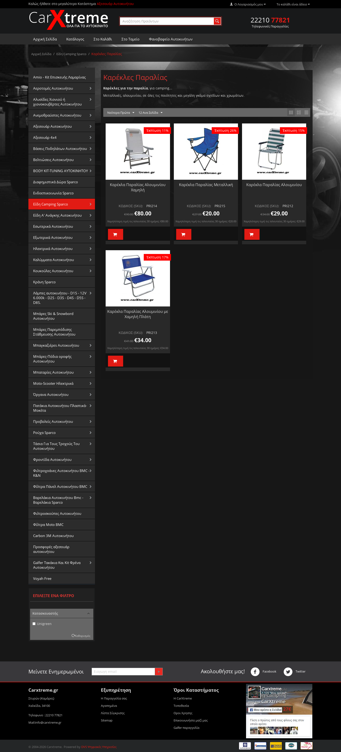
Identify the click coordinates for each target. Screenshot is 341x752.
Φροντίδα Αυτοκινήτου (52, 459)
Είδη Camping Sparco (71, 54)
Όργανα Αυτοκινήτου (50, 394)
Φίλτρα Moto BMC (48, 524)
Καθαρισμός (82, 636)
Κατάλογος (75, 39)
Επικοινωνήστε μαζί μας (191, 720)
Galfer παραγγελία (186, 728)
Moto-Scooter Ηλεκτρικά (53, 383)
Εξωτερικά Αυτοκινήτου (52, 237)
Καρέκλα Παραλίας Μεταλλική (206, 184)
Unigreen (42, 623)
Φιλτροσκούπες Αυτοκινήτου (57, 513)
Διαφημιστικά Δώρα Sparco (55, 181)
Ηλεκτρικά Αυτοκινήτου (52, 248)
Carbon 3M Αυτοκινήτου (53, 535)
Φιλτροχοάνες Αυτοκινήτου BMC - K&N (61, 473)
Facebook (263, 671)
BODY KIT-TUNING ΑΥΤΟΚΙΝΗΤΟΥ (60, 170)
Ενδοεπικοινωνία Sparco (53, 193)
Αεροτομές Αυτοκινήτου (53, 88)
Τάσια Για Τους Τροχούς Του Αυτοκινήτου (56, 446)
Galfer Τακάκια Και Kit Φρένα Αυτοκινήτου (57, 565)
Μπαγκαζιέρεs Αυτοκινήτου (56, 345)
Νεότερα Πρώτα (120, 112)
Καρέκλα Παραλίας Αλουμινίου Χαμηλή (138, 187)
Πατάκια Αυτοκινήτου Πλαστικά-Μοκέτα (60, 408)
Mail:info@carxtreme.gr (44, 722)
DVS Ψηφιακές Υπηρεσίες (99, 747)
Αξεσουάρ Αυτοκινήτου (52, 126)
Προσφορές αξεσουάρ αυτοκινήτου (51, 549)
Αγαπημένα (109, 706)
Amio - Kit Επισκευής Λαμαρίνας (59, 77)
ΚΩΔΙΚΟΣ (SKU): (131, 206)
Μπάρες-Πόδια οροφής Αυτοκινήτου (52, 358)
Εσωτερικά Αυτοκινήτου (53, 226)
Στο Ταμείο (130, 39)
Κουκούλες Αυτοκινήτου (53, 270)
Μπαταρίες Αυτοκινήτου (53, 372)
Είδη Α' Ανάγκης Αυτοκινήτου (57, 215)
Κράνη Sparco (44, 282)
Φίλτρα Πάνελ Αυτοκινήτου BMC (60, 486)
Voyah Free (42, 578)
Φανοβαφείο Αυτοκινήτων (171, 39)
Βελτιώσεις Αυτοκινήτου (53, 159)
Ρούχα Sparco (44, 432)
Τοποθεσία (181, 706)
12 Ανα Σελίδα (150, 112)
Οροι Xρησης (183, 713)
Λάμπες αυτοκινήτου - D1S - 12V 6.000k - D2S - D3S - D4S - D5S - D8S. (59, 298)
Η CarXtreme (183, 698)
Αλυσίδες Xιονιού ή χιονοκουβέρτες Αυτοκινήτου (57, 101)
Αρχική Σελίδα (45, 39)
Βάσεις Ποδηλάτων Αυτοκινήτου (60, 148)
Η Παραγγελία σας (114, 698)
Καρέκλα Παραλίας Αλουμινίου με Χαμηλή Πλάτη (137, 314)
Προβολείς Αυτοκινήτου (53, 421)
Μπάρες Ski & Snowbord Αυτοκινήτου (53, 316)
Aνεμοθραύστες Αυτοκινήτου (57, 115)
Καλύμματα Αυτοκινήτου (53, 259)
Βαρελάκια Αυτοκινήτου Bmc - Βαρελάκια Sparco (58, 500)
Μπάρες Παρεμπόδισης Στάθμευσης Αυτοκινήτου (54, 332)
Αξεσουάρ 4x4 (45, 137)
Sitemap (106, 720)
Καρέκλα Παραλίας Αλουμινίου (274, 184)
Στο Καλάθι (103, 39)
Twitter (294, 671)
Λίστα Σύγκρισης (113, 713)
